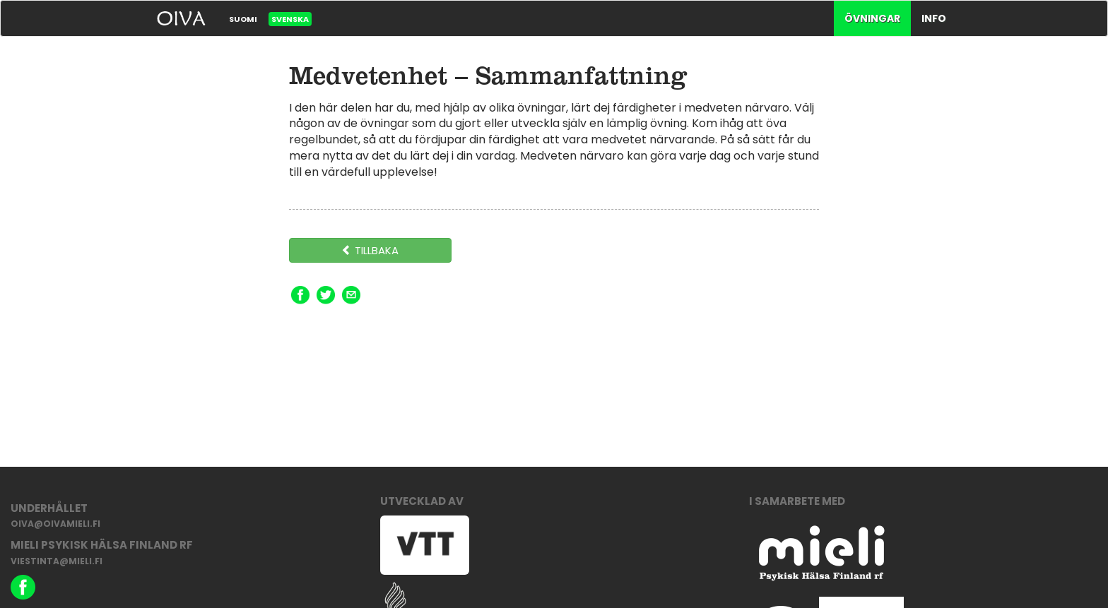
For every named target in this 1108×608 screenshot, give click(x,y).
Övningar (872, 18)
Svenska (290, 19)
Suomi (243, 19)
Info (933, 18)
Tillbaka (370, 250)
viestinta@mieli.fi (56, 561)
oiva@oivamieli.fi (55, 524)
